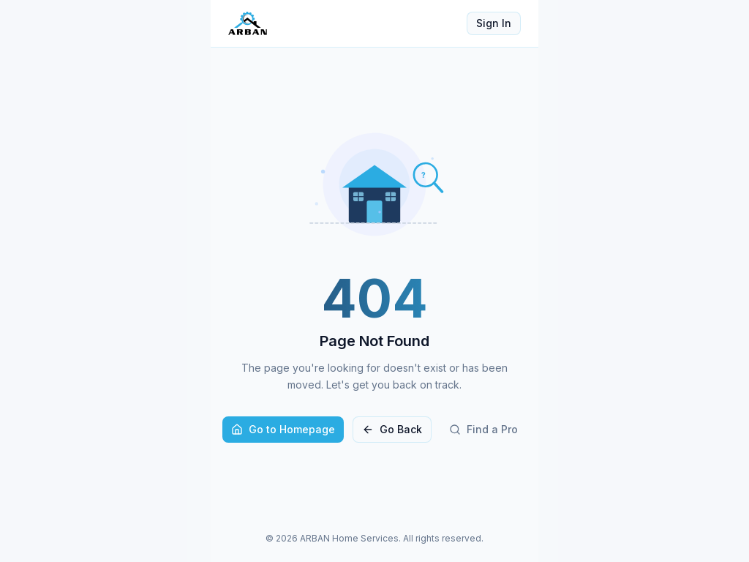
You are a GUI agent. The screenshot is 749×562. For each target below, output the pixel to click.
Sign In (493, 23)
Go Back (392, 429)
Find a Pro (483, 429)
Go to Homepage (283, 429)
